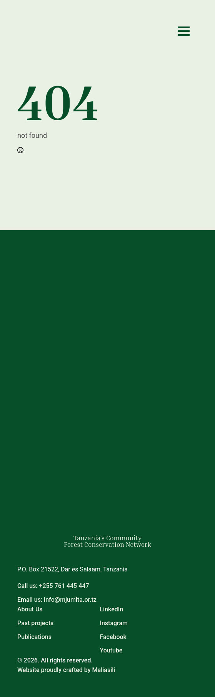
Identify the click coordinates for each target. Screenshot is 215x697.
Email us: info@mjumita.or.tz (57, 599)
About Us (30, 609)
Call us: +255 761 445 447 (53, 585)
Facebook (113, 637)
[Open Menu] (184, 31)
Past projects (35, 623)
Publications (34, 637)
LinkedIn (111, 609)
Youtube (111, 650)
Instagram (114, 623)
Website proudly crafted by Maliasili (66, 670)
